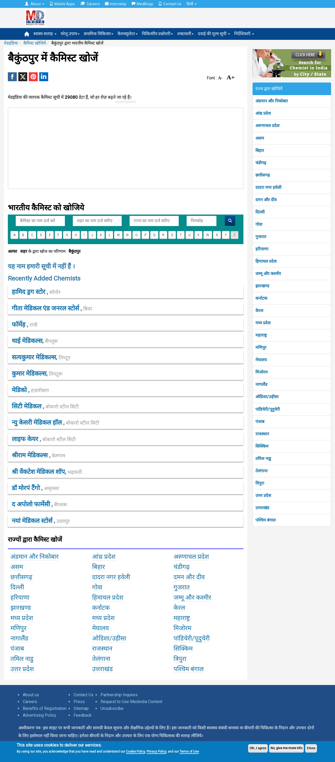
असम (259, 138)
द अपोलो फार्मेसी (32, 504)
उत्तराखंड (262, 507)
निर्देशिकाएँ (244, 33)
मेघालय (261, 359)
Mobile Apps (62, 4)
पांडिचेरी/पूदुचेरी (267, 409)
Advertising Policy (39, 715)
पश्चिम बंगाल (265, 520)
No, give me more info (286, 748)
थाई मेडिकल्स (27, 340)
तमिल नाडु (263, 458)
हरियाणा (261, 248)
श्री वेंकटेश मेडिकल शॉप (38, 471)
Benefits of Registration (44, 708)
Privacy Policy (156, 751)
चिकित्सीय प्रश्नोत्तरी (157, 33)
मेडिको (20, 390)
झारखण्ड (262, 285)
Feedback (83, 715)
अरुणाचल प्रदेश (267, 125)
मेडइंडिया (11, 43)
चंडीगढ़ (260, 162)
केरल (259, 310)
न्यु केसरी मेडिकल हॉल (37, 422)
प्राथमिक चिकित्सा (98, 33)
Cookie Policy (135, 751)
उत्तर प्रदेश (263, 495)
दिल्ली (260, 212)
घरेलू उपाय (70, 33)
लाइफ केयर (26, 439)
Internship (115, 4)
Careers (90, 4)
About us (31, 694)
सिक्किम (262, 446)
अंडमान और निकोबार (271, 100)
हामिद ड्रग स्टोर (29, 291)
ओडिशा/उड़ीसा (266, 396)
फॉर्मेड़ (19, 324)
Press (79, 701)
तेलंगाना (261, 470)
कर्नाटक (261, 298)
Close (311, 748)
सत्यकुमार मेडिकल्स (34, 357)
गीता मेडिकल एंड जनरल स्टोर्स (46, 308)
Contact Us (169, 4)
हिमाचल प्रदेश (266, 261)
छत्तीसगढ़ (262, 175)
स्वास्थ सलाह (45, 33)
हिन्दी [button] (192, 4)
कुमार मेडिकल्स (29, 373)
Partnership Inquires (119, 694)
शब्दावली (185, 33)
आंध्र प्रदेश (263, 113)
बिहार (259, 150)
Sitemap (81, 708)
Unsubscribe (112, 708)
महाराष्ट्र (261, 335)
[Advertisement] (123, 147)
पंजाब (259, 421)
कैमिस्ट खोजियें (34, 43)
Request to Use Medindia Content (131, 701)
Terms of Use (189, 751)
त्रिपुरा (259, 483)
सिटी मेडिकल (27, 406)
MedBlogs (142, 4)
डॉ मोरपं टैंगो (26, 488)
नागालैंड (261, 384)
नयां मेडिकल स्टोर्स (33, 520)
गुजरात (260, 236)
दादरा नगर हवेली (268, 187)
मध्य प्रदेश (263, 322)
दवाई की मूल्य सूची (214, 33)
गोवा (258, 224)
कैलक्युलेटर (128, 33)
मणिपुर (260, 347)
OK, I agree (258, 748)
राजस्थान (262, 433)
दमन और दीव (266, 199)
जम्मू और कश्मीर (268, 273)
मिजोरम (261, 372)
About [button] (34, 4)
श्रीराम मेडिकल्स (30, 455)
